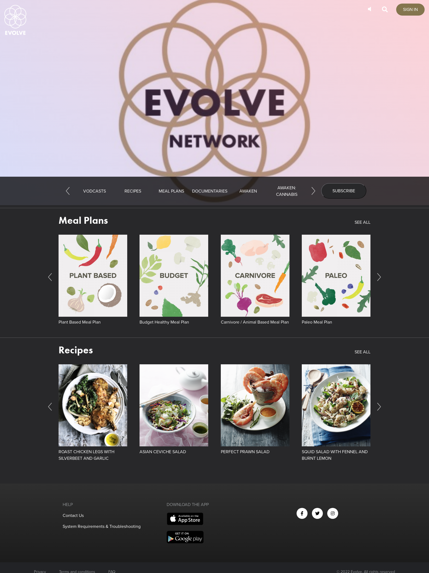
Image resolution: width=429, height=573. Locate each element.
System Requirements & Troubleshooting (102, 526)
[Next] (313, 191)
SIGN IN (410, 9)
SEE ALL (362, 222)
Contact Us (73, 515)
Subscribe (343, 191)
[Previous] (67, 191)
